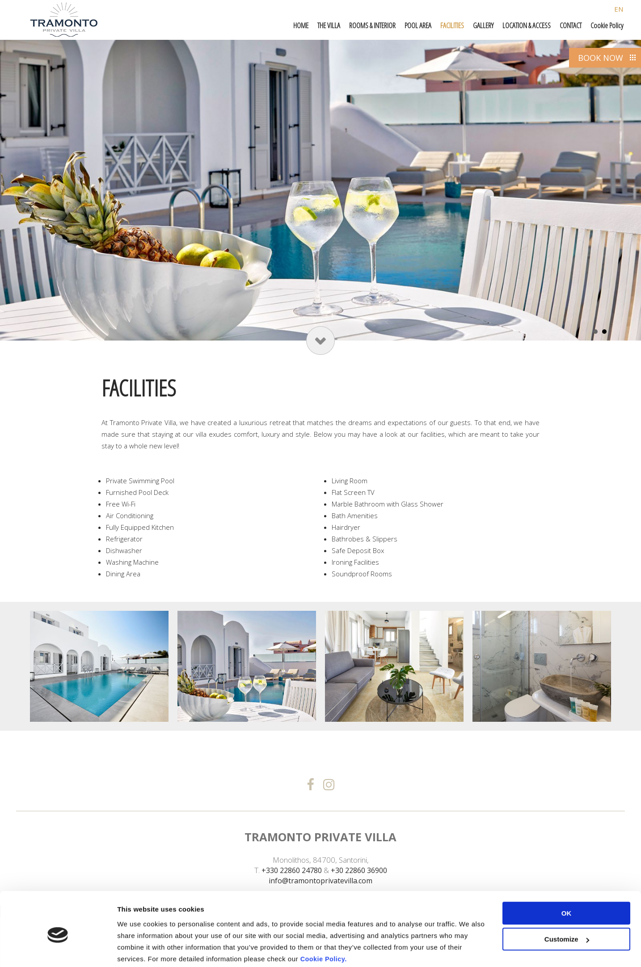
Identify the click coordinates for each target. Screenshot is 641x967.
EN (618, 8)
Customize (566, 904)
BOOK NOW (600, 57)
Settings (130, 949)
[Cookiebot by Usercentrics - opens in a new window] (58, 949)
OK (566, 878)
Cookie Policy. (324, 924)
